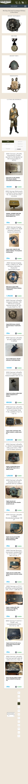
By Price (20, 141)
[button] (19, 2)
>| (18, 735)
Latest (8, 141)
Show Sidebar (14, 6)
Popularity (8, 148)
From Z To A (20, 146)
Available (18, 149)
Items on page (11, 713)
